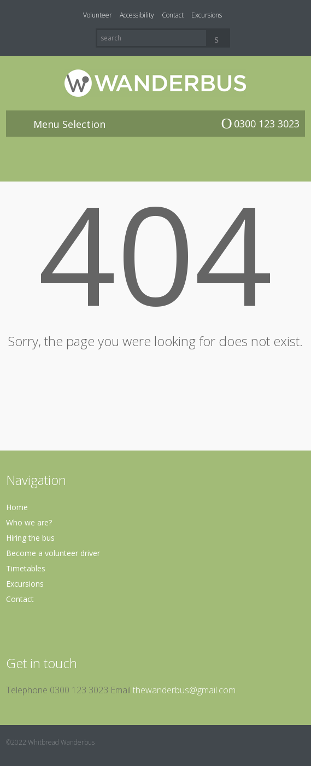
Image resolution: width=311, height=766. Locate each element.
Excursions (206, 15)
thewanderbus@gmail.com (184, 690)
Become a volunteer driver (53, 553)
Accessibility (137, 15)
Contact (173, 15)
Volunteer (97, 15)
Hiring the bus (30, 538)
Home (17, 507)
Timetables (25, 568)
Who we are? (29, 522)
